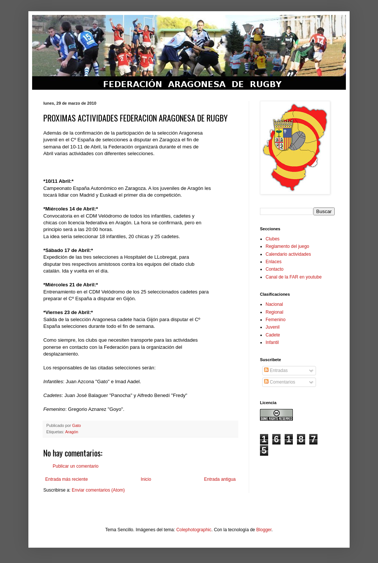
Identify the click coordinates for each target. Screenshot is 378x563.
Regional (274, 312)
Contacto (275, 269)
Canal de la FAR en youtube (294, 277)
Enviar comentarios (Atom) (98, 490)
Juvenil (272, 327)
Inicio (146, 479)
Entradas (276, 370)
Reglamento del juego (287, 246)
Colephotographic (193, 529)
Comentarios (279, 382)
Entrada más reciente (66, 479)
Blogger (264, 529)
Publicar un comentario (76, 466)
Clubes (272, 238)
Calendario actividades (288, 254)
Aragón (71, 432)
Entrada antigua (220, 479)
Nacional (274, 304)
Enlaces (274, 261)
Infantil (272, 342)
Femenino (275, 319)
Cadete (273, 335)
